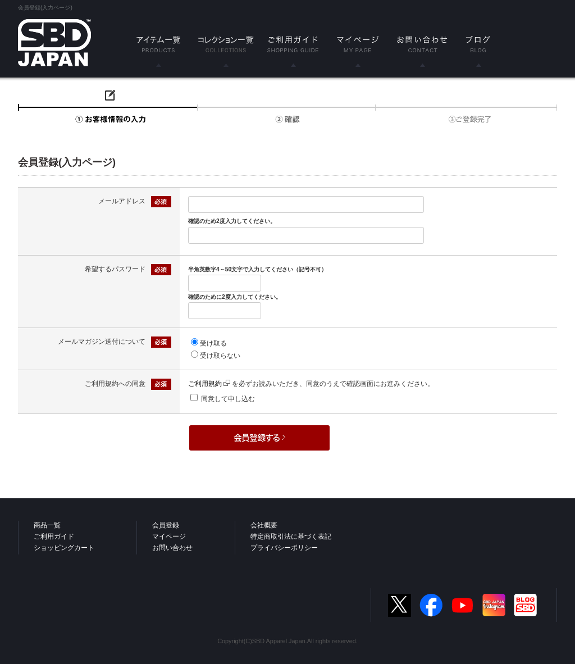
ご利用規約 (209, 384)
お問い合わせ (172, 547)
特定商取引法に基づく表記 (290, 536)
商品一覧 (47, 525)
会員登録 (165, 525)
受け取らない (220, 356)
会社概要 (263, 525)
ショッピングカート (64, 547)
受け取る (213, 343)
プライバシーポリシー (284, 547)
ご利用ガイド (54, 536)
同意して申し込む (228, 399)
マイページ (169, 536)
